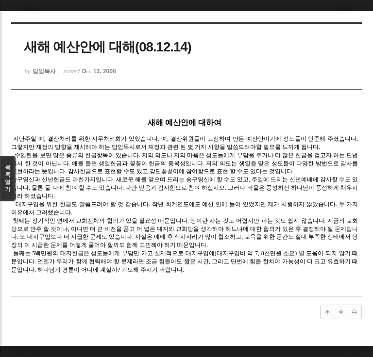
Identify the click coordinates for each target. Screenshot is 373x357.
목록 (8, 178)
